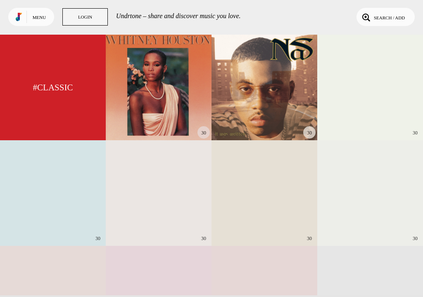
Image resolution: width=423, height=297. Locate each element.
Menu (39, 17)
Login (85, 16)
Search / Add (383, 17)
